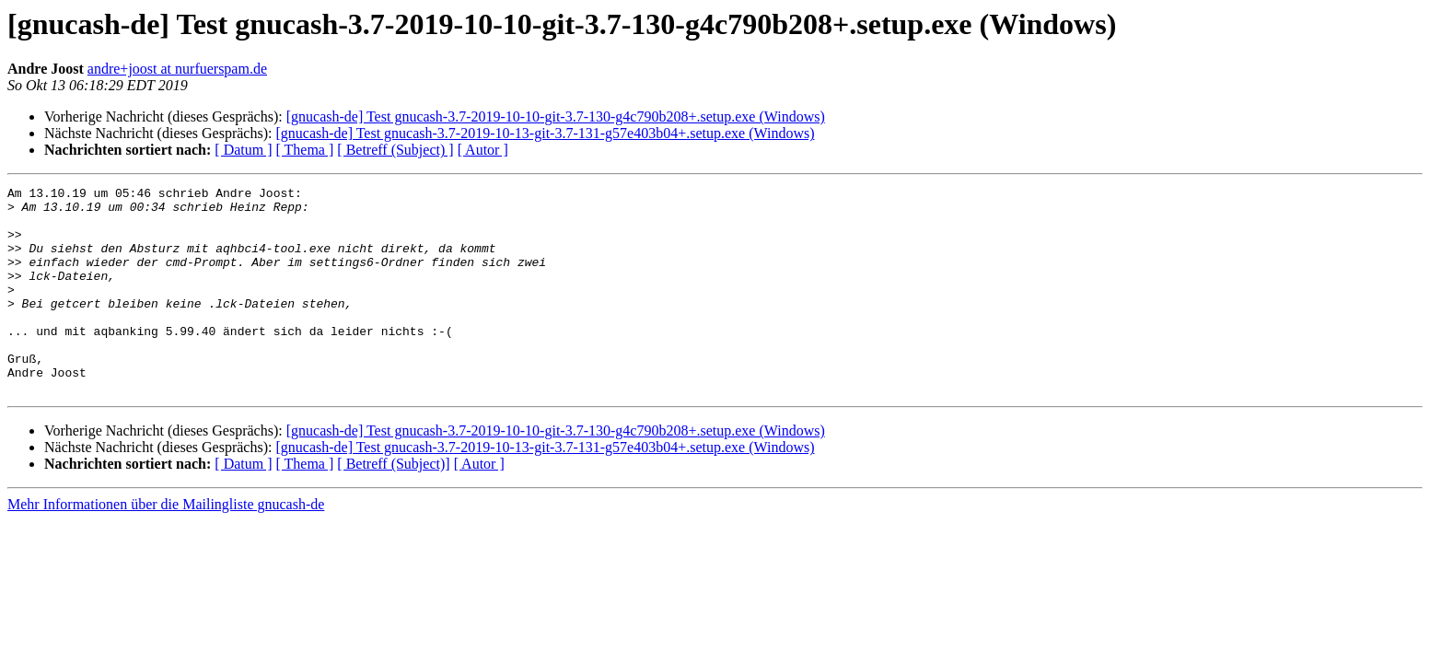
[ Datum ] (243, 149)
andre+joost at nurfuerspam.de (177, 68)
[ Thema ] (305, 149)
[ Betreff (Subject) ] (395, 149)
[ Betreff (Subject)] (393, 505)
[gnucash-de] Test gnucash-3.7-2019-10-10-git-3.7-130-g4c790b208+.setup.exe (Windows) (555, 116)
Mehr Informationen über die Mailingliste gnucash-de (165, 545)
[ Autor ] (483, 149)
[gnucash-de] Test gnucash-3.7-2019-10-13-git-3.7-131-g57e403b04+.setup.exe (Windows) (544, 133)
